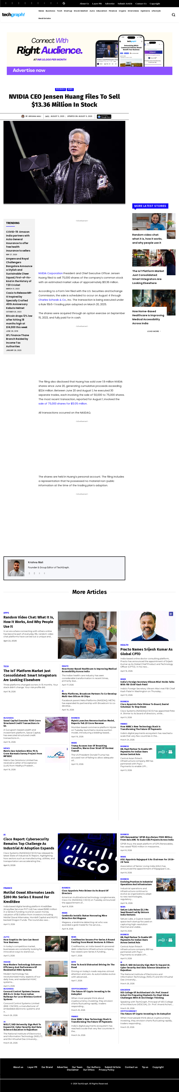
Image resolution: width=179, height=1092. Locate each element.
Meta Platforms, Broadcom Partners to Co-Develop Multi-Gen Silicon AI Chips (89, 695)
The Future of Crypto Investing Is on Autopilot (145, 1013)
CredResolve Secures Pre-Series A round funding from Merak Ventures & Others (93, 941)
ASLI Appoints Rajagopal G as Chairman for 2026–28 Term (147, 860)
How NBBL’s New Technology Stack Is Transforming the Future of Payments (140, 727)
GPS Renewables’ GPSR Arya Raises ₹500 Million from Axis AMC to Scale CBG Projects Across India (147, 838)
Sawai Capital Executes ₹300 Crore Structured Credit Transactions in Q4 (22, 723)
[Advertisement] (154, 150)
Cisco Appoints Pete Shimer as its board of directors (85, 892)
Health (65, 666)
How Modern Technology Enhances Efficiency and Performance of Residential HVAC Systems (22, 967)
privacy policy (91, 411)
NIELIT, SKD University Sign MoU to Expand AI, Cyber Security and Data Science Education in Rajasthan (22, 1027)
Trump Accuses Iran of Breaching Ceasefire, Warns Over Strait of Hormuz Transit (92, 748)
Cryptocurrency (79, 989)
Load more (154, 331)
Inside (74, 743)
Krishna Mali (35, 116)
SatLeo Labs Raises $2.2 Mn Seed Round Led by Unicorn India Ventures (134, 912)
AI (62, 691)
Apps (6, 612)
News (70, 89)
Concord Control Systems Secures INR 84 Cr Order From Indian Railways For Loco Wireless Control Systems (22, 995)
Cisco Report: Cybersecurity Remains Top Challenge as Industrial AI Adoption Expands (25, 848)
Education (125, 990)
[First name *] (82, 375)
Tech (6, 666)
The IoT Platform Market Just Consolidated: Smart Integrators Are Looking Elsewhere (27, 677)
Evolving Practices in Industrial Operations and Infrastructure (136, 883)
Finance (123, 724)
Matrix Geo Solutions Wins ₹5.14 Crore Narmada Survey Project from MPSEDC (22, 753)
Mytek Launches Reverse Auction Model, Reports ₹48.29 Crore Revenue (93, 722)
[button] (173, 14)
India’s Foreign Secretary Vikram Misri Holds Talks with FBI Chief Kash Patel (147, 683)
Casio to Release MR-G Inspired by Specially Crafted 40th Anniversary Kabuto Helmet (19, 300)
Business (60, 89)
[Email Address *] (82, 388)
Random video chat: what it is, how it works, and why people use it (147, 239)
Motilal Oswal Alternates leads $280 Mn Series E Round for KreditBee (27, 897)
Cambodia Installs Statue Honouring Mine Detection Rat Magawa (84, 917)
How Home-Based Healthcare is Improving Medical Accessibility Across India (89, 670)
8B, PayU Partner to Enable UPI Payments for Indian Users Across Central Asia (136, 752)
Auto (6, 937)
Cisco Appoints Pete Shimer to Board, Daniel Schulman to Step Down (144, 705)
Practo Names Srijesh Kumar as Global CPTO (142, 651)
